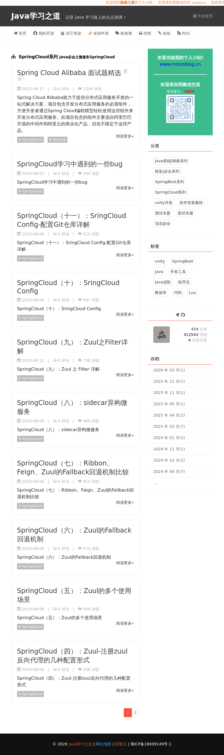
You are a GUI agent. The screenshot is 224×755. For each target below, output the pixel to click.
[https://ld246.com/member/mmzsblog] (178, 315)
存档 (145, 33)
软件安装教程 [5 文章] (191, 202)
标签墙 (123, 33)
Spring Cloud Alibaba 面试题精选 (70, 73)
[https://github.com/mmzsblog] (183, 315)
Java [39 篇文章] (159, 271)
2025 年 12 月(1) (169, 381)
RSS (183, 33)
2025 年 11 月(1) (169, 392)
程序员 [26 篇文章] (184, 282)
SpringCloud (31, 140)
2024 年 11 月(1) (169, 449)
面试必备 (59, 140)
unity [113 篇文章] (160, 261)
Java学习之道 (37, 16)
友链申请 (98, 33)
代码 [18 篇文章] (178, 292)
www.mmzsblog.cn (180, 64)
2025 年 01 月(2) (169, 438)
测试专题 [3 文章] (162, 213)
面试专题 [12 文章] (185, 213)
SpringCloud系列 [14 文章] (170, 192)
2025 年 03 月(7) (169, 426)
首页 (20, 33)
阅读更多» (125, 136)
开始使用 (202, 16)
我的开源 (43, 33)
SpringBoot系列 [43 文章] (169, 182)
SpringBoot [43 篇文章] (182, 261)
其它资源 (71, 33)
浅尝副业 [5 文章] (162, 223)
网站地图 (104, 744)
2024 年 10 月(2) (169, 460)
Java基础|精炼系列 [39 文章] (171, 161)
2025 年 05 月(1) (169, 404)
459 (199, 329)
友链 (164, 33)
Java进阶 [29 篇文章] (163, 282)
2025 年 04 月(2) (169, 415)
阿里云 (121, 744)
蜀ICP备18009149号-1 (151, 744)
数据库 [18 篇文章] (160, 292)
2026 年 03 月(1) (169, 370)
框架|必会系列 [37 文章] (167, 171)
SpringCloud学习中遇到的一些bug (70, 164)
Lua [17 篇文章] (192, 292)
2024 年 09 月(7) (169, 471)
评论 (63, 89)
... (155, 483)
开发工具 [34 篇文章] (178, 271)
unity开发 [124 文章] (163, 202)
